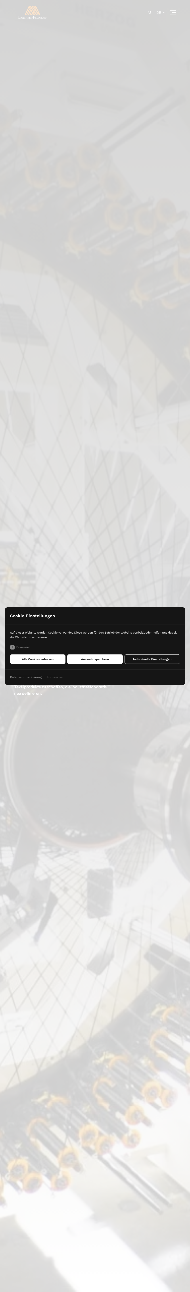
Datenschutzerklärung (26, 677)
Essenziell (20, 647)
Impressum (55, 677)
